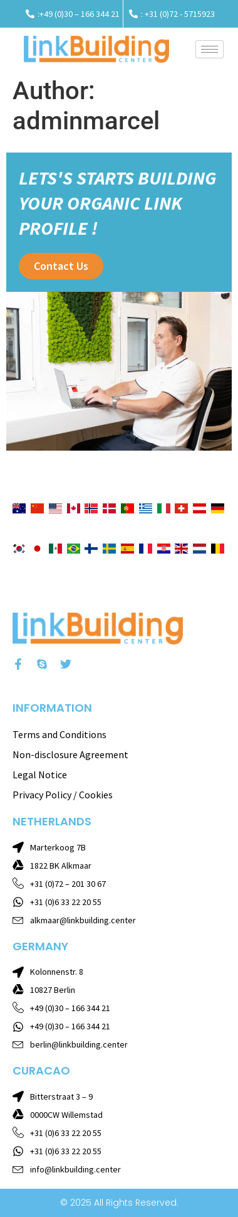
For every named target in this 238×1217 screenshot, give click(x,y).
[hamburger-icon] (209, 49)
